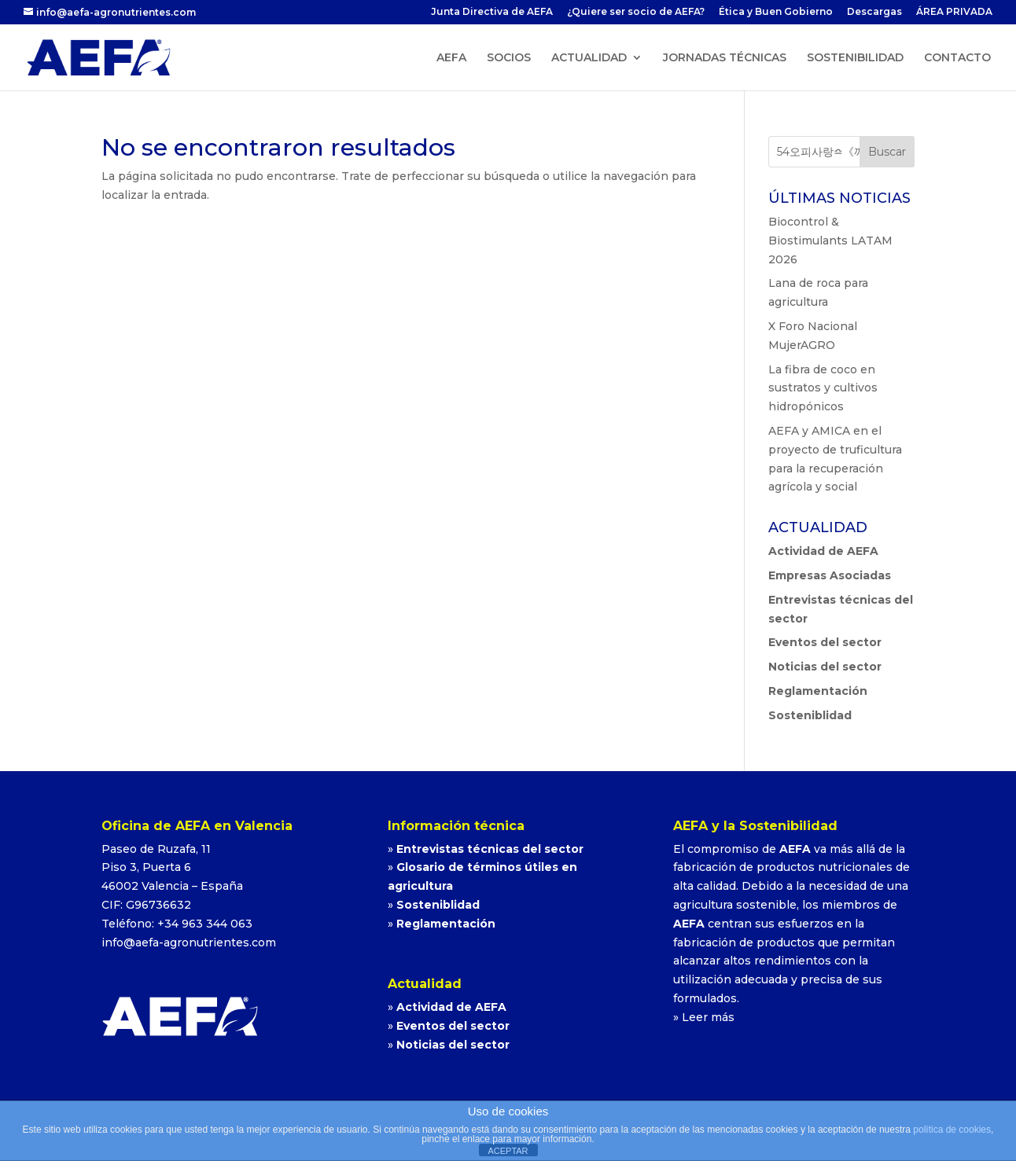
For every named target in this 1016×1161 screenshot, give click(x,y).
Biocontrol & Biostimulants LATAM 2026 (830, 240)
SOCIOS (509, 58)
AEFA (451, 58)
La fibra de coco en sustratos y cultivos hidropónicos (823, 388)
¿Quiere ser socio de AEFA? (636, 12)
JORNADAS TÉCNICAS (724, 58)
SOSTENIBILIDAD (855, 58)
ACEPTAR (508, 1150)
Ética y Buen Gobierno (776, 12)
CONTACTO (957, 58)
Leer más (708, 1017)
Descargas (874, 12)
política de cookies (952, 1129)
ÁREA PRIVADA (954, 12)
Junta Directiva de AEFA (492, 12)
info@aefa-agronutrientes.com (188, 942)
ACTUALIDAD (589, 58)
